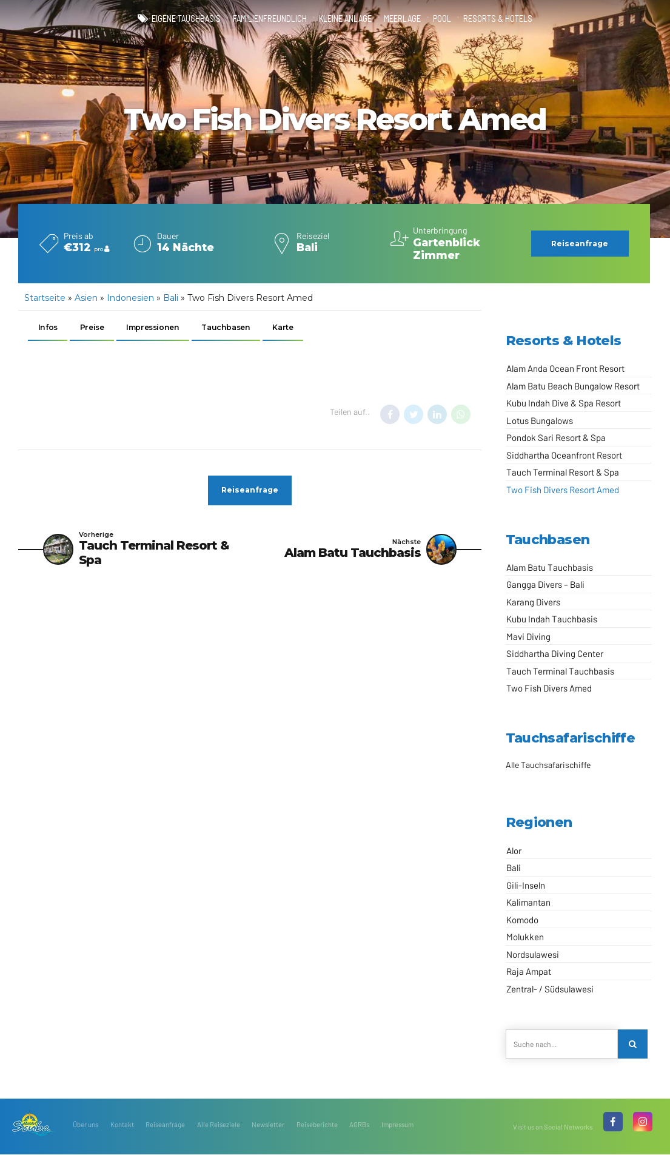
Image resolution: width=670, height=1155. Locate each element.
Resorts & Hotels (497, 18)
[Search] (633, 1044)
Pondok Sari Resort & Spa (556, 437)
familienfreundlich (270, 18)
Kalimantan (528, 902)
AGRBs (359, 1125)
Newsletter (268, 1125)
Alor (513, 850)
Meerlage (402, 18)
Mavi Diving (528, 636)
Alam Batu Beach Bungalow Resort (573, 385)
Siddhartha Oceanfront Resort (564, 455)
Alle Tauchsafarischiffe (548, 764)
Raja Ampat (528, 971)
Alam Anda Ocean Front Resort (565, 368)
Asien (86, 297)
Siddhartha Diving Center (554, 653)
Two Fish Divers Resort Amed (562, 489)
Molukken (525, 936)
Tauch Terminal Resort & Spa (562, 471)
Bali (170, 297)
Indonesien (130, 297)
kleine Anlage (345, 18)
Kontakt (122, 1125)
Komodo (522, 919)
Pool (442, 18)
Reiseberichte (317, 1125)
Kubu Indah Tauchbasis (551, 618)
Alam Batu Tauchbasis (549, 567)
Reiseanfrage (165, 1125)
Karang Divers (533, 601)
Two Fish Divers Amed (549, 687)
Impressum (397, 1125)
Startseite (44, 297)
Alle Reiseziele (218, 1125)
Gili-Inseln (525, 885)
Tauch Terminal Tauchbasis (560, 670)
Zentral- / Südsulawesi (550, 988)
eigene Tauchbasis (186, 18)
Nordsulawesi (532, 954)
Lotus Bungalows (539, 420)
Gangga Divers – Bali (545, 584)
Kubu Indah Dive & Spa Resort (563, 402)
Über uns (85, 1125)
